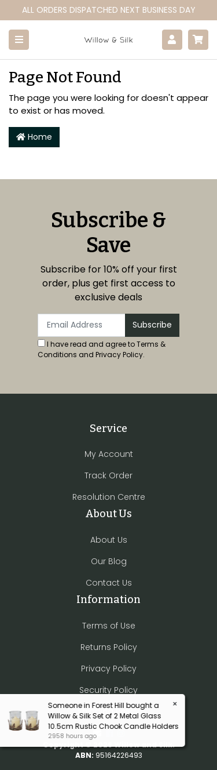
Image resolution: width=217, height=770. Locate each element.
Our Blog (109, 561)
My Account (108, 454)
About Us (108, 540)
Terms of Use (108, 625)
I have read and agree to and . (101, 349)
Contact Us (109, 583)
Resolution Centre (108, 497)
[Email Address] (82, 325)
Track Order (108, 475)
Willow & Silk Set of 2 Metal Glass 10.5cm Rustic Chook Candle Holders (112, 721)
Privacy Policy (119, 354)
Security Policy (108, 690)
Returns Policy (108, 647)
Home (34, 137)
